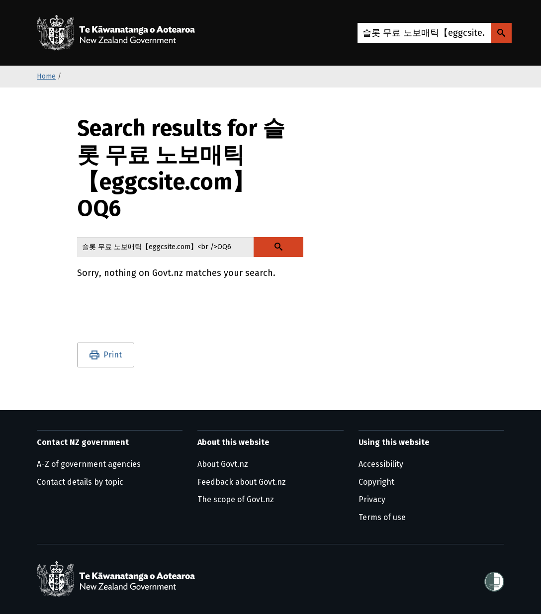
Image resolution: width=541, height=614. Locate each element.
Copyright (376, 482)
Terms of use (382, 517)
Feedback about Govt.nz (241, 482)
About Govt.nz (222, 464)
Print (112, 354)
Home (46, 76)
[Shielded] (494, 579)
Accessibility (381, 464)
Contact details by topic (80, 482)
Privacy (372, 499)
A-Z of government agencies (89, 464)
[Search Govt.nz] (501, 33)
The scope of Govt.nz (235, 499)
